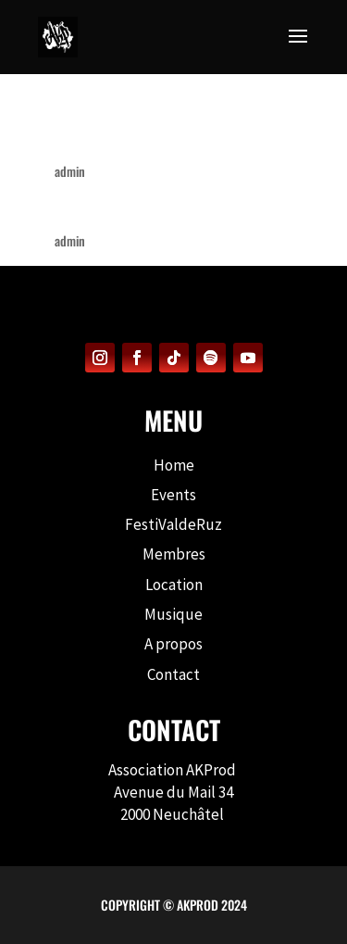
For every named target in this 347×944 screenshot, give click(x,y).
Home (174, 465)
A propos (173, 644)
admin (70, 171)
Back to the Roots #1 (131, 208)
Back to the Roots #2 (132, 138)
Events (173, 495)
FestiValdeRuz (173, 524)
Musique (173, 614)
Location (174, 584)
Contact (173, 674)
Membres (174, 554)
